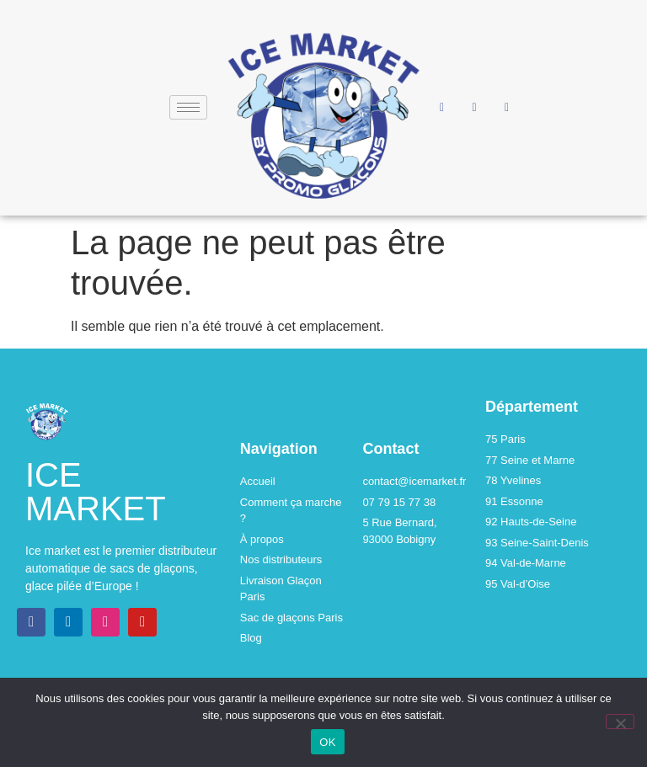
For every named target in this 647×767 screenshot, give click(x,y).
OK (327, 742)
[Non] (620, 721)
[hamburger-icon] (188, 107)
